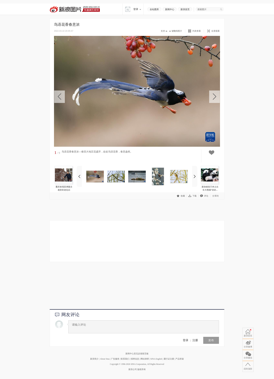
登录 (185, 340)
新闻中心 (169, 9)
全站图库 (154, 9)
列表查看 (196, 31)
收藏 (181, 195)
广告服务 (115, 359)
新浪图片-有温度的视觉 (75, 9)
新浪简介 (94, 359)
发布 (211, 340)
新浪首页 (185, 9)
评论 (204, 195)
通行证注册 (169, 359)
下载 (192, 195)
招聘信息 (135, 359)
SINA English (156, 359)
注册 (195, 340)
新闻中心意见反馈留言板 (137, 353)
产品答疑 (179, 359)
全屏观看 (213, 31)
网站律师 (144, 359)
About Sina (104, 359)
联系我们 (125, 359)
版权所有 (141, 369)
